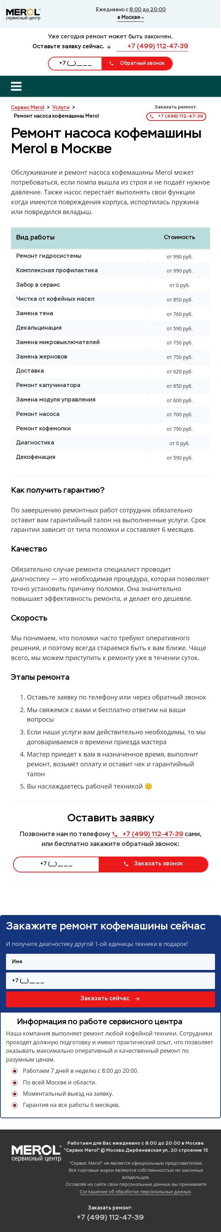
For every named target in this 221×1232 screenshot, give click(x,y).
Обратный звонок (137, 63)
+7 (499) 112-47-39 (152, 46)
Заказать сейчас (110, 999)
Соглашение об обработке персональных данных (135, 1191)
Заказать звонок (153, 864)
